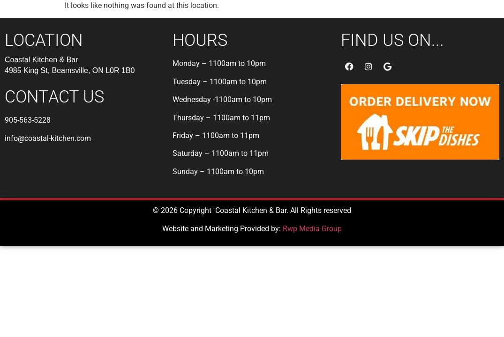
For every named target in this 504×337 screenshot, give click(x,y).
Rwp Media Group (312, 228)
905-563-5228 (28, 120)
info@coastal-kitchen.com (48, 138)
